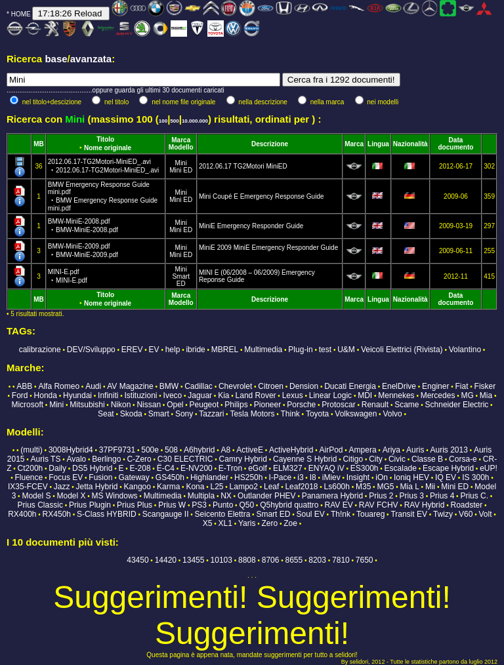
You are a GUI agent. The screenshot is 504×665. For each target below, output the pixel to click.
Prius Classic (40, 505)
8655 (294, 560)
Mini (181, 163)
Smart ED (181, 280)
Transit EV (408, 514)
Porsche (301, 404)
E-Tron (230, 468)
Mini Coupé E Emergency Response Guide (261, 196)
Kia (223, 395)
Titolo (105, 139)
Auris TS (46, 459)
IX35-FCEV (28, 486)
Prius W (172, 505)
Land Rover (256, 395)
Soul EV (310, 514)
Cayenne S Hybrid (305, 459)
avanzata (91, 58)
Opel (175, 404)
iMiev (331, 477)
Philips (235, 404)
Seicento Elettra (223, 514)
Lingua (378, 144)
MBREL (224, 349)
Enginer (435, 386)
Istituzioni (141, 395)
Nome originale (107, 147)
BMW (168, 386)
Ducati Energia (350, 386)
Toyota (317, 413)
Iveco (172, 395)
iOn (381, 477)
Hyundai (77, 395)
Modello (181, 147)
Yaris (246, 523)
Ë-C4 (166, 468)
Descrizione (269, 144)
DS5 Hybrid (92, 468)
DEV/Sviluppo (91, 349)
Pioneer (267, 404)
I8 (313, 477)
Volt (485, 514)
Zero (269, 523)
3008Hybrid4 (71, 449)
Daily (57, 468)
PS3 (199, 505)
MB (38, 144)
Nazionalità (410, 144)
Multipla (201, 495)
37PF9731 (117, 449)
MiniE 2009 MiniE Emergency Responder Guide (268, 247)
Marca (180, 140)
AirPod (331, 449)
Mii (430, 486)
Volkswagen (356, 413)
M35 (363, 486)
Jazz (62, 486)
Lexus (292, 395)
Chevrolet (235, 386)
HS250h (248, 477)
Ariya (391, 449)
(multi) (31, 449)
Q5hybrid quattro (289, 505)
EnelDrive (399, 386)
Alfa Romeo (58, 386)
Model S (36, 495)
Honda (45, 395)
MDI (365, 395)
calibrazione (40, 349)
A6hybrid (199, 449)
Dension (303, 386)
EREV (132, 349)
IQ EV (445, 477)
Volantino (465, 349)
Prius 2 (381, 495)
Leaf (271, 486)
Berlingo (106, 459)
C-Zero (139, 459)
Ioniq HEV (411, 477)
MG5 (385, 486)
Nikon (121, 404)
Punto (223, 505)
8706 (271, 560)
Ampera (363, 449)
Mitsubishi (87, 404)
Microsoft (27, 404)
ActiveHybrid (291, 449)
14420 (166, 560)
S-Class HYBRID (106, 514)
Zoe (290, 523)
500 (174, 121)
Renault (375, 404)
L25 (216, 486)
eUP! (488, 468)
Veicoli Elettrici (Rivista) (402, 349)
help (172, 349)
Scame (406, 404)
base (56, 58)
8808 (247, 560)
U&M (346, 349)
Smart (158, 413)
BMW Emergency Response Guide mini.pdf (103, 196)
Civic (397, 459)
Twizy (443, 514)
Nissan (148, 404)
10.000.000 (195, 121)
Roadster (466, 505)
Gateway (133, 477)
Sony (184, 413)
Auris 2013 (448, 449)
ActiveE (249, 449)
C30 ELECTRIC (185, 459)
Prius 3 (412, 495)
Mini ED (180, 170)
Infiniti (108, 395)
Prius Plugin (90, 505)
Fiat (462, 386)
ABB (24, 386)
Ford (20, 395)
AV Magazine (130, 386)
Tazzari (211, 413)
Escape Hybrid (448, 468)
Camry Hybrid (243, 459)
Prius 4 (442, 495)
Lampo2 (244, 486)
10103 (221, 560)
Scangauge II (165, 514)
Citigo (353, 459)
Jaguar (200, 395)
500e (150, 449)
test (325, 349)
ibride (195, 349)
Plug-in (300, 349)
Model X (70, 495)
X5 (208, 523)
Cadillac (198, 386)
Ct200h (30, 468)
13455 (193, 560)
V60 (465, 514)
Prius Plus (134, 505)
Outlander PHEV (267, 495)
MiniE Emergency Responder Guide (251, 226)
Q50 (246, 505)
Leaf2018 (301, 486)
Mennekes (396, 395)
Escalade (401, 468)
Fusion (100, 477)
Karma (168, 486)
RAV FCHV (378, 505)
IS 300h (475, 477)
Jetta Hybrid (96, 486)
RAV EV (339, 505)
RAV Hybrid (424, 505)
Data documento (456, 143)
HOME (21, 14)
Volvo (392, 413)
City (376, 459)
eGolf (257, 468)
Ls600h (337, 486)
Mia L (409, 486)
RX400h (22, 514)
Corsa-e (463, 459)
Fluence (28, 477)
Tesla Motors (252, 413)
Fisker (485, 386)
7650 (364, 560)
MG (467, 395)
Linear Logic (330, 395)
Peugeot (204, 404)
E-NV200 (196, 468)
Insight (357, 477)
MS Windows (115, 495)
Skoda (131, 413)
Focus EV (66, 477)
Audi (93, 386)
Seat (106, 413)
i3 (300, 477)
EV (154, 349)
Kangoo (137, 486)
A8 (226, 449)
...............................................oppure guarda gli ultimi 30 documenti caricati (115, 90)
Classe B (427, 459)
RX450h (57, 514)
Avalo (76, 459)
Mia (486, 395)
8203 (317, 560)
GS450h (170, 477)
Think (289, 413)
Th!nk (340, 514)
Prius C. (474, 495)
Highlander (209, 477)
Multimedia (263, 349)
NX (226, 495)
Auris (415, 449)
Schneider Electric (457, 404)
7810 (341, 560)
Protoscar (338, 404)
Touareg (370, 514)
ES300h (364, 468)
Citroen (271, 386)
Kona (195, 486)
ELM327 (288, 468)
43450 (137, 560)
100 (163, 121)
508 (171, 449)
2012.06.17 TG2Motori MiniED (243, 166)
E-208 (140, 468)
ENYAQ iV (326, 468)
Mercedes (438, 395)
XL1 (225, 523)
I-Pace (280, 477)
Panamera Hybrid (332, 495)
